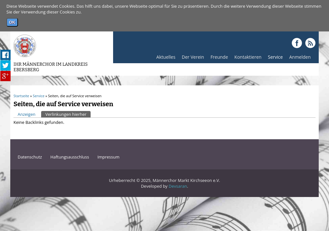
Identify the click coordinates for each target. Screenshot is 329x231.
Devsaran (178, 186)
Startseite (21, 95)
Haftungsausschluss (69, 157)
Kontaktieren (248, 57)
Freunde (217, 58)
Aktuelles (164, 58)
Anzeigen (26, 114)
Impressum (108, 157)
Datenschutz (30, 157)
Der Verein (191, 58)
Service (274, 58)
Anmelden (298, 58)
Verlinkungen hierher (68, 114)
